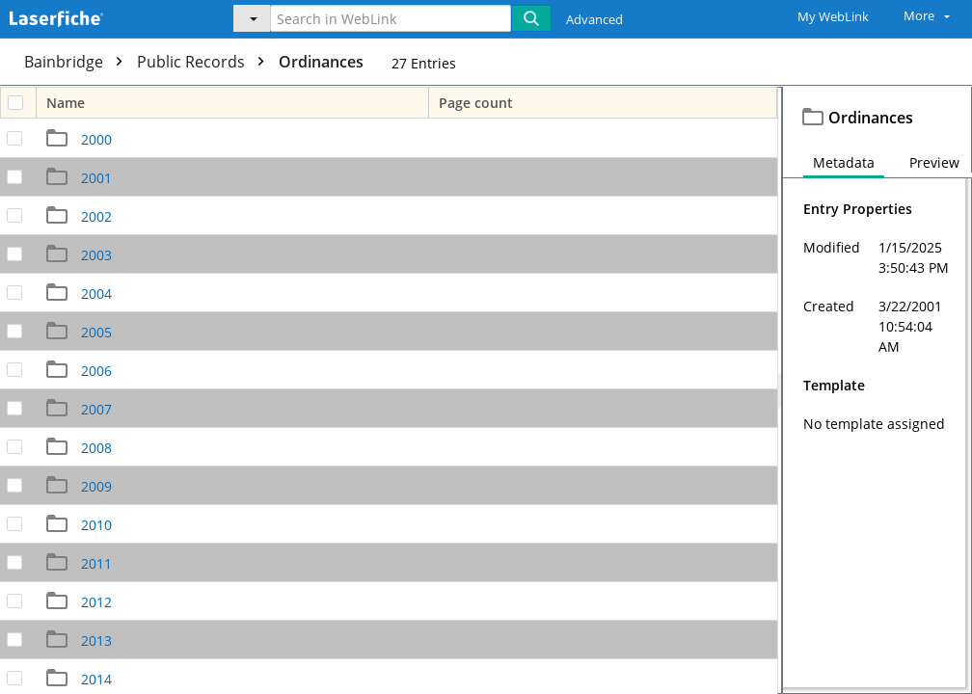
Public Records (205, 61)
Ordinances (321, 61)
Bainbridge (78, 61)
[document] (877, 390)
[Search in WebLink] (390, 18)
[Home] (101, 16)
